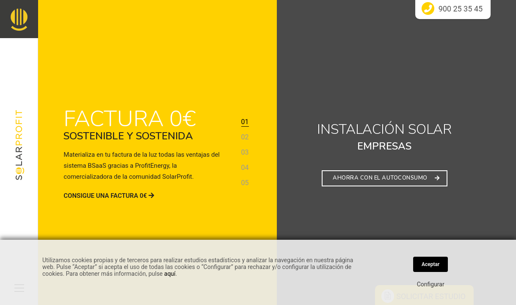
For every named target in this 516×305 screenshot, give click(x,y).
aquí (170, 273)
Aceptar (430, 264)
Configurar (430, 284)
